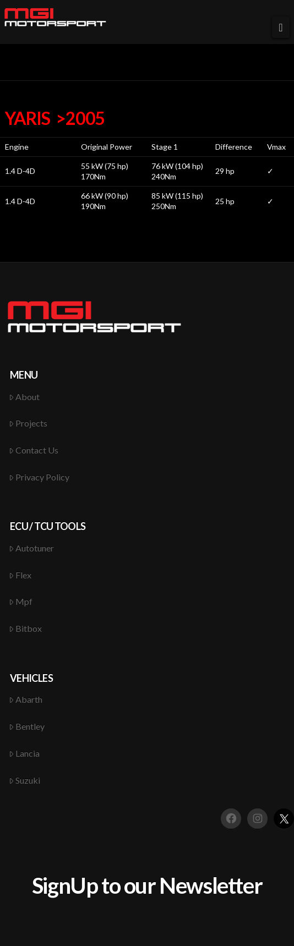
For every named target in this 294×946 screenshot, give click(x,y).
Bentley (27, 726)
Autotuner (32, 548)
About (24, 396)
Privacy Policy (39, 477)
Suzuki (25, 780)
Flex (20, 575)
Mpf (21, 601)
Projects (28, 423)
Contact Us (34, 450)
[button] (281, 27)
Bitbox (25, 628)
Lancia (24, 753)
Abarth (26, 699)
